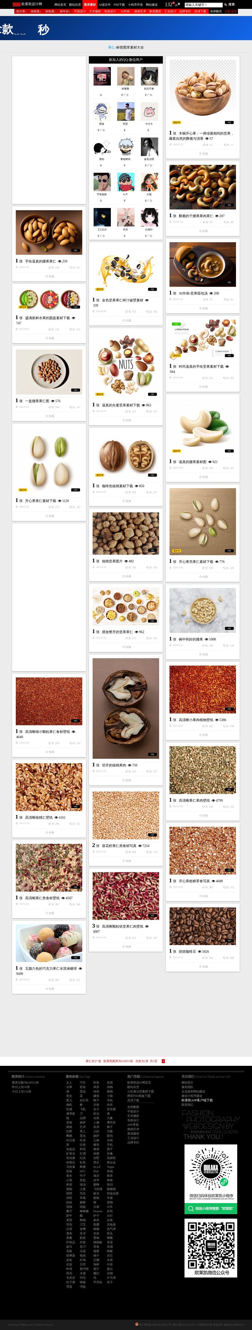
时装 (96, 1082)
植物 (110, 1091)
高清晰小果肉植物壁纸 (196, 720)
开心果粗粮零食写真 (194, 881)
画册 (96, 1153)
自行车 (84, 1100)
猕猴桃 (111, 1189)
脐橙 (69, 1193)
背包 (69, 1224)
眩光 (96, 1113)
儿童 (83, 1189)
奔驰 (110, 1171)
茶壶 (110, 1242)
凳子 (110, 1149)
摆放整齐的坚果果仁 (117, 632)
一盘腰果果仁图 (37, 401)
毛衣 (83, 1193)
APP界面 (133, 1124)
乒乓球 (111, 1277)
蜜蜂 (96, 1184)
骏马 (69, 1246)
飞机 (83, 1109)
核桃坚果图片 (112, 561)
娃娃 (69, 1202)
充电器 (111, 1224)
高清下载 (200, 11)
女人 (69, 1082)
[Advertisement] (49, 130)
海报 (69, 1207)
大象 (110, 1118)
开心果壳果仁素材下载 (196, 562)
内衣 (110, 1104)
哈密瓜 (70, 1162)
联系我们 (187, 1104)
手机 (110, 1144)
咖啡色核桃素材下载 (117, 486)
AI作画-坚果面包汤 (193, 293)
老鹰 (83, 1229)
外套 (83, 1242)
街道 (83, 1140)
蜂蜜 (83, 1167)
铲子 (96, 1215)
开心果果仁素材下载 (40, 501)
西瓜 (96, 1162)
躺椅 (83, 1202)
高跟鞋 (111, 1158)
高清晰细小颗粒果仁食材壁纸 (47, 732)
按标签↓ (36, 11)
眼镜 (96, 1198)
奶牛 (69, 1215)
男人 (83, 1131)
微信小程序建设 (192, 1096)
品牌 (83, 1118)
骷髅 (96, 1224)
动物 (110, 1087)
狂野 (69, 1131)
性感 (69, 1109)
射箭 (69, 1184)
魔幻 (96, 1273)
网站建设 (152, 4)
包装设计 (110, 11)
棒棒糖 (84, 1211)
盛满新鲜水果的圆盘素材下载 (47, 318)
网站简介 (187, 1082)
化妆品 (70, 1149)
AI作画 (125, 11)
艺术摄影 (95, 11)
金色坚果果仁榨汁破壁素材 (122, 300)
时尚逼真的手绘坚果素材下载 (201, 366)
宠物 (110, 1202)
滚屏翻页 (216, 11)
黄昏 (69, 1220)
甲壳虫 (97, 1282)
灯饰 (83, 1260)
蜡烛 (83, 1220)
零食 (96, 1246)
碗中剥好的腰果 (191, 639)
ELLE (97, 1167)
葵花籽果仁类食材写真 (119, 846)
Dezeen (97, 1211)
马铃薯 (70, 1167)
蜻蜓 (110, 1251)
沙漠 (69, 1229)
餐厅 (69, 1211)
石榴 (96, 1260)
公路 (96, 1140)
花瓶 (69, 1251)
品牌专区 (185, 11)
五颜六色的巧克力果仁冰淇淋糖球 (51, 968)
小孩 (110, 1096)
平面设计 (80, 11)
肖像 (110, 1153)
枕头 (110, 1233)
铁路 (110, 1180)
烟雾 (96, 1251)
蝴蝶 (110, 1238)
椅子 (96, 1100)
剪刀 (83, 1246)
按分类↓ (21, 11)
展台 (110, 1269)
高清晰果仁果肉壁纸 (194, 800)
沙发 (96, 1104)
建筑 (96, 1096)
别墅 (96, 1158)
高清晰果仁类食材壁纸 (42, 898)
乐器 (83, 1251)
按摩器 (70, 1255)
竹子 (83, 1175)
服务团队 (187, 1087)
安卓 (83, 1233)
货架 (83, 1180)
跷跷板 (97, 1242)
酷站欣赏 (75, 4)
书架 (83, 1286)
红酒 (83, 1153)
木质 (110, 1260)
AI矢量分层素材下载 (140, 1091)
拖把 (83, 1255)
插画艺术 (140, 11)
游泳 (83, 1184)
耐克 (96, 1193)
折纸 (110, 1211)
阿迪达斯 (113, 1193)
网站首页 (60, 4)
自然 (96, 1118)
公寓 (69, 1180)
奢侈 (96, 1149)
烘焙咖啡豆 (187, 951)
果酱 (69, 1238)
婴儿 (69, 1100)
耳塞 (110, 1198)
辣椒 (83, 1282)
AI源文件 (105, 4)
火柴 (96, 1207)
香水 (69, 1175)
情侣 (110, 1184)
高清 (96, 1127)
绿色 (96, 1091)
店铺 (110, 1273)
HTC (83, 1171)
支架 (96, 1233)
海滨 (96, 1175)
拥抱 (69, 1189)
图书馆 (84, 1269)
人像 (96, 1122)
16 (176, 5)
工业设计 (170, 11)
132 (168, 4)
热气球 (111, 1229)
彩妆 (83, 1087)
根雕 (96, 1229)
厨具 (96, 1220)
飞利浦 (97, 1189)
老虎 (110, 1082)
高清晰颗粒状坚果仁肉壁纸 (122, 926)
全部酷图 (133, 1107)
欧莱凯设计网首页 (139, 1082)
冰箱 (110, 1140)
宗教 (110, 1131)
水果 (69, 1087)
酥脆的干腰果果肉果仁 (196, 216)
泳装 (110, 1220)
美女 (69, 1096)
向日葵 (70, 1140)
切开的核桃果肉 (114, 765)
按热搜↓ (50, 11)
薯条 (69, 1233)
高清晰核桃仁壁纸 (39, 817)
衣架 (69, 1264)
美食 (69, 1122)
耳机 (110, 1100)
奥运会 (111, 1162)
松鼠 (83, 1162)
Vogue (110, 1167)
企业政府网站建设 (193, 1091)
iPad (96, 1171)
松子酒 (70, 1282)
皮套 (69, 1260)
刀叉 (83, 1224)
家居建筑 (155, 11)
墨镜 (96, 1238)
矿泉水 (70, 1153)
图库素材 (90, 4)
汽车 (83, 1082)
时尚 (83, 1149)
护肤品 (70, 1242)
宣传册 (111, 1109)
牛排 (110, 1264)
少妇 (96, 1131)
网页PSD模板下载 (139, 1096)
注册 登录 (230, 11)
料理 (69, 1269)
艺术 (83, 1127)
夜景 (110, 1175)
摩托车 (111, 1122)
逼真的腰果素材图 (192, 462)
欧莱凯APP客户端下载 (197, 1100)
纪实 (83, 1158)
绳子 (96, 1255)
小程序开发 (135, 4)
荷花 (69, 1273)
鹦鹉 (69, 1136)
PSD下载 (119, 4)
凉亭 (96, 1180)
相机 (69, 1104)
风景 (96, 1087)
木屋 (83, 1273)
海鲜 (96, 1264)
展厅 (96, 1269)
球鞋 (69, 1198)
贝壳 (83, 1264)
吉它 (110, 1255)
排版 (83, 1207)
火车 (110, 1207)
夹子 (110, 1282)
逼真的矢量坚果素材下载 (121, 405)
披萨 (83, 1122)
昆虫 (83, 1091)
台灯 (110, 1215)
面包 (110, 1136)
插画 (69, 1127)
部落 (69, 1171)
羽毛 (83, 1277)
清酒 (110, 1246)
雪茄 (69, 1286)
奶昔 (83, 1238)
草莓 (83, 1198)
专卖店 (70, 1277)
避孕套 (70, 1113)
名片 (96, 1109)
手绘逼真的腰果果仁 (40, 261)
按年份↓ (65, 11)
